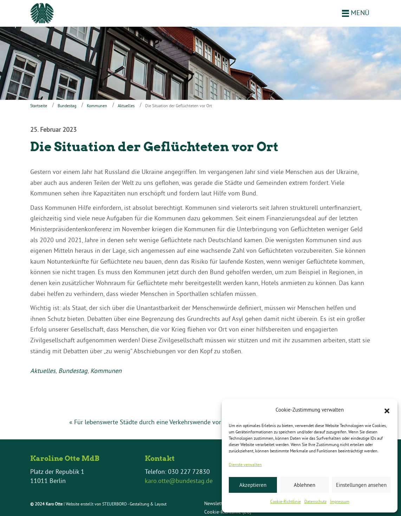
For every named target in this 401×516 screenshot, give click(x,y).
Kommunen (97, 105)
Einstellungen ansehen (361, 485)
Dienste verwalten (245, 464)
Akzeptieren (252, 485)
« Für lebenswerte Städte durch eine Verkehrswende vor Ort (150, 422)
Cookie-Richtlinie (285, 501)
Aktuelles (126, 105)
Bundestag (67, 105)
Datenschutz (315, 501)
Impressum (339, 501)
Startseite (38, 105)
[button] (386, 410)
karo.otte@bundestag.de (179, 481)
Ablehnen (304, 485)
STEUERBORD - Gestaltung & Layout (134, 504)
